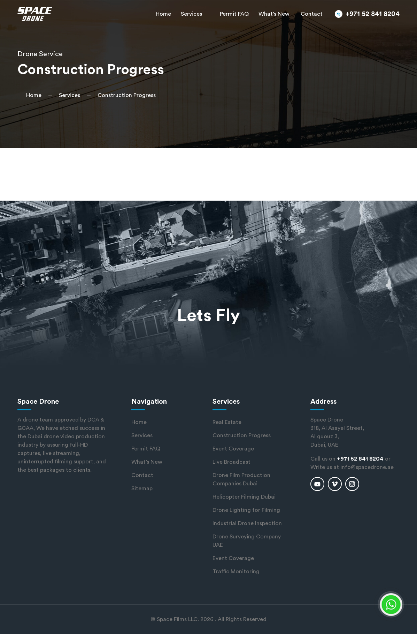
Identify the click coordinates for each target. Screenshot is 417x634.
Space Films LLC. (178, 619)
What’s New (273, 14)
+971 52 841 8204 (373, 14)
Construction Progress (242, 435)
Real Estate (227, 422)
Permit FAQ (234, 14)
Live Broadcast (231, 462)
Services (191, 14)
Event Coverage (233, 449)
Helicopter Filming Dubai (244, 497)
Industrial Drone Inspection (247, 523)
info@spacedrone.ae (367, 467)
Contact (312, 14)
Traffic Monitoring (236, 571)
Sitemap (142, 488)
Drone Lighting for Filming (246, 510)
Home (163, 14)
